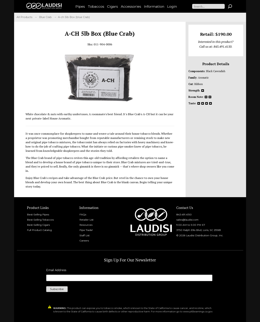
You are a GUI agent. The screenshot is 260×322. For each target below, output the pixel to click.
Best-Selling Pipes (38, 214)
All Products (25, 17)
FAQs (82, 214)
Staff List (84, 235)
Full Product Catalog (39, 230)
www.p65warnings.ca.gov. (198, 311)
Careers (84, 240)
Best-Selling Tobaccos (40, 219)
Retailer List (86, 219)
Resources (85, 224)
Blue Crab (45, 17)
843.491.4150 (184, 214)
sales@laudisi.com (187, 219)
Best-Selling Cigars (38, 224)
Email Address (56, 270)
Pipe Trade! (86, 230)
